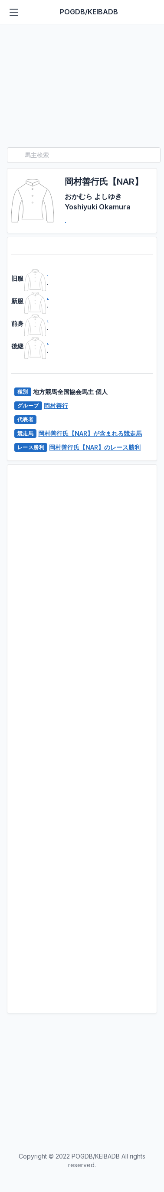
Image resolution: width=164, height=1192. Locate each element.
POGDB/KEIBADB (89, 11)
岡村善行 (56, 405)
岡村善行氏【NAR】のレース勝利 (95, 447)
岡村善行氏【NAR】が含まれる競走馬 (90, 433)
